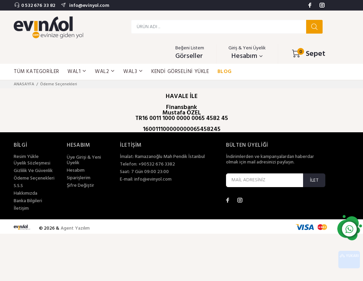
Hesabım (76, 170)
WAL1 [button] (77, 72)
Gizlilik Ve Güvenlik (33, 171)
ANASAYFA (24, 84)
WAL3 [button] (133, 72)
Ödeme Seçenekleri (34, 178)
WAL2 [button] (105, 72)
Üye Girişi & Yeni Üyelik (84, 160)
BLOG (224, 72)
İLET (314, 180)
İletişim (21, 208)
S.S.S (18, 186)
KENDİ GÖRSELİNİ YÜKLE (180, 72)
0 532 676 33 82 (38, 6)
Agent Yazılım (75, 228)
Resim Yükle (26, 157)
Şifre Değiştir (80, 186)
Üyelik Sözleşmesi (32, 163)
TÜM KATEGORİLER (36, 72)
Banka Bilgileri (28, 201)
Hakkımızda (25, 193)
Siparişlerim (78, 178)
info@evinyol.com (88, 6)
